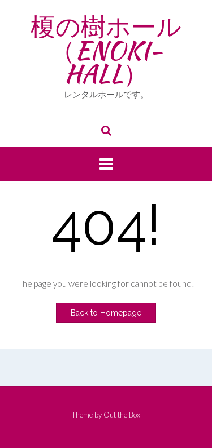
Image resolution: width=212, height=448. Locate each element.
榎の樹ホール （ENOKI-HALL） (106, 49)
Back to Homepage (106, 312)
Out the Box (121, 414)
